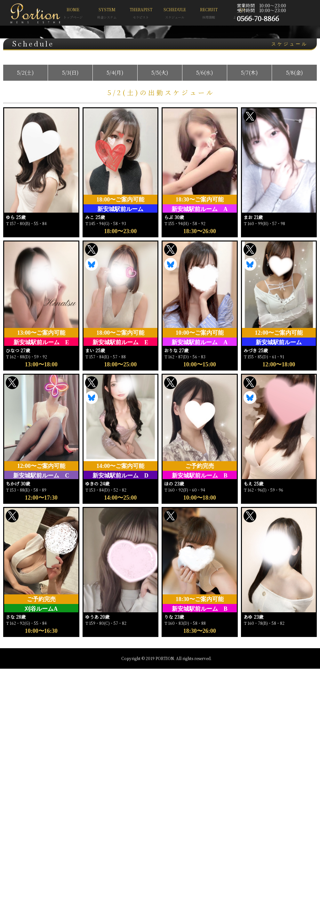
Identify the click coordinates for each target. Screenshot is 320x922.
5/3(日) (70, 72)
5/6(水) (204, 72)
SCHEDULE (174, 14)
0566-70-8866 (258, 18)
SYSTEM (106, 14)
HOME (73, 14)
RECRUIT (208, 14)
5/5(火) (159, 72)
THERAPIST (140, 14)
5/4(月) (115, 72)
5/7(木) (249, 72)
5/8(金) (294, 72)
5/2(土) (25, 72)
